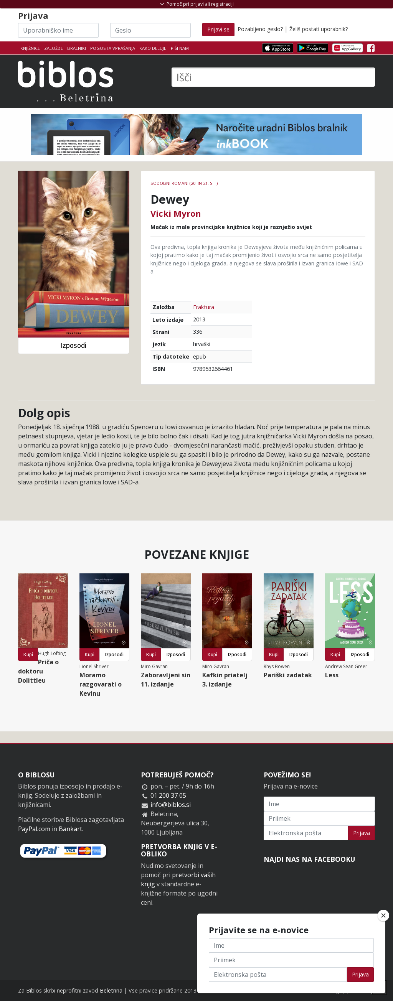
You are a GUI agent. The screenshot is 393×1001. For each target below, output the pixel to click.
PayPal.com (34, 829)
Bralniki (76, 48)
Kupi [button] (28, 654)
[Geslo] (150, 30)
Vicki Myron (175, 213)
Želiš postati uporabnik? (318, 29)
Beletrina (111, 990)
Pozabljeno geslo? (260, 29)
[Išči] (273, 77)
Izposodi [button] (73, 345)
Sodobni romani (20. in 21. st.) (184, 183)
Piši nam (180, 48)
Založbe (53, 48)
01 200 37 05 (168, 795)
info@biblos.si (170, 804)
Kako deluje (152, 48)
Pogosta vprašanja (112, 48)
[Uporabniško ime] (58, 30)
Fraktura (203, 307)
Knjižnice (30, 48)
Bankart (70, 829)
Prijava (361, 832)
